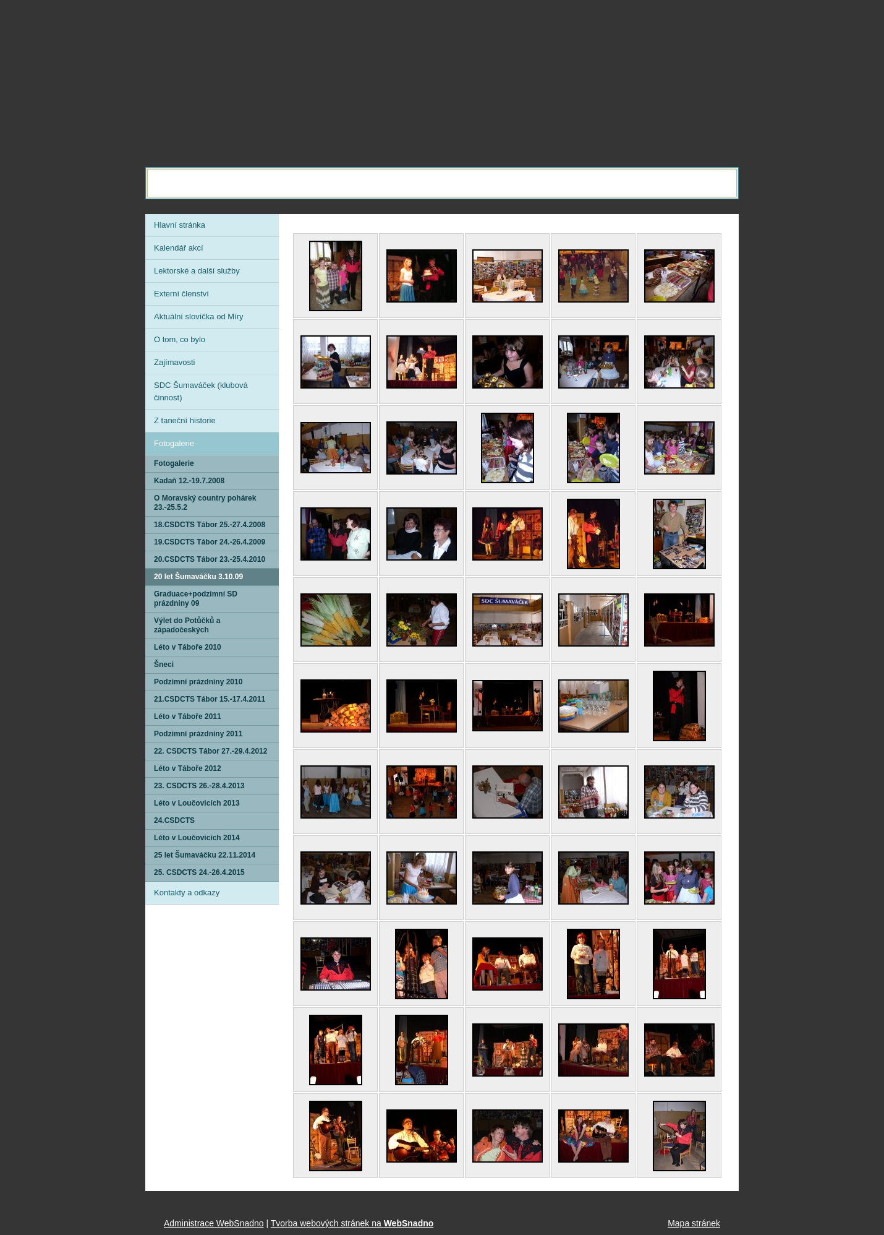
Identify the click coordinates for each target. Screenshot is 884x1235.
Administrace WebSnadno (214, 1223)
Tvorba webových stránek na (352, 1223)
